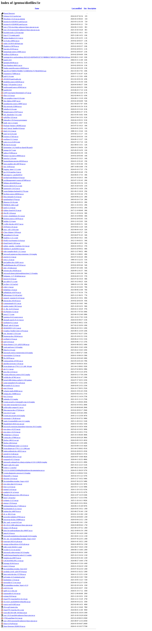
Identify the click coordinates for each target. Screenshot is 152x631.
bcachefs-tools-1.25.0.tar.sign (14, 32)
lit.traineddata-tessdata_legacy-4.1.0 (16, 585)
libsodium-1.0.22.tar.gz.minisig (14, 19)
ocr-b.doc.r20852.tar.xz (11, 41)
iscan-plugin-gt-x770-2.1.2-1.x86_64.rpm (18, 366)
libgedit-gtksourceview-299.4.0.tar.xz (16, 495)
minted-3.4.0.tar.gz (10, 489)
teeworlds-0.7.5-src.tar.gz (12, 582)
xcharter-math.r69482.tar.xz (13, 391)
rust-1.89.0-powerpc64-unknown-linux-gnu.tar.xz (20, 621)
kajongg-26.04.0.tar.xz (11, 563)
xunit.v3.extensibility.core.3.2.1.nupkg (17, 421)
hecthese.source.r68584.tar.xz (14, 194)
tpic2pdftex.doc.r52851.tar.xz (14, 262)
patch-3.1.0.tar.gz (9, 208)
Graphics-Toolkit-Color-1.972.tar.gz (16, 331)
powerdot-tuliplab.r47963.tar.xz (14, 517)
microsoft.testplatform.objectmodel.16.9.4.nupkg (20, 536)
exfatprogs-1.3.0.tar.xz (11, 435)
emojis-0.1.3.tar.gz (10, 257)
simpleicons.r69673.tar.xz (12, 558)
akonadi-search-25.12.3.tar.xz (14, 320)
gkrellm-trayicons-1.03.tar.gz (13, 364)
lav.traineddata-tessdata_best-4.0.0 (15, 569)
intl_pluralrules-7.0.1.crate (13, 115)
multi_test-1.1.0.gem (11, 123)
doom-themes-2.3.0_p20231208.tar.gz (16, 344)
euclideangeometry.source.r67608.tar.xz (17, 180)
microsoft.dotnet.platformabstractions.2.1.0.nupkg (21, 273)
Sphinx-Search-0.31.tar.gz (12, 210)
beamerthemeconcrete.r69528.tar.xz (16, 161)
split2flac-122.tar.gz (10, 117)
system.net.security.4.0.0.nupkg (14, 416)
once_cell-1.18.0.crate (11, 229)
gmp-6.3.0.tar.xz (9, 533)
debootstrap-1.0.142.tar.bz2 (13, 295)
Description (92, 8)
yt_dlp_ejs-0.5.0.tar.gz (11, 309)
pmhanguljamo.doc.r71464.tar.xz (15, 506)
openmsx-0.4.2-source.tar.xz (13, 317)
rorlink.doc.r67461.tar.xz (12, 377)
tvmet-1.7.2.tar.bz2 (10, 468)
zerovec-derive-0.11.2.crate (13, 186)
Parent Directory (9, 13)
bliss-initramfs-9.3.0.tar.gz (13, 197)
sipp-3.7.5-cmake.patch (12, 35)
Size (85, 8)
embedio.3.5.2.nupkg (11, 399)
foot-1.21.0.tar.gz (9, 487)
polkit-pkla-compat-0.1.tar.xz (13, 407)
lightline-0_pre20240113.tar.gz (14, 249)
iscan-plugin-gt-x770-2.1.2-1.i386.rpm (17, 448)
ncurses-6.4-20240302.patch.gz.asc (15, 24)
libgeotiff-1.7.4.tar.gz (11, 476)
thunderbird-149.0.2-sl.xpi (12, 457)
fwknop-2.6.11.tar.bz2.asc (12, 16)
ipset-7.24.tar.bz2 (9, 498)
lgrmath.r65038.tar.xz (11, 63)
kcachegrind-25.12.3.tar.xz (13, 509)
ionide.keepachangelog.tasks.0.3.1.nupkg (17, 555)
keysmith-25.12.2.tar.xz (12, 385)
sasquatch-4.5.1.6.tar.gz (12, 459)
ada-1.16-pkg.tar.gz (10, 268)
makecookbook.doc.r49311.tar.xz (15, 451)
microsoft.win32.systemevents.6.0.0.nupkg (18, 353)
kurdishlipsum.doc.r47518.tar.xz (15, 265)
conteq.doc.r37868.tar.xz (12, 437)
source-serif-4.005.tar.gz (12, 604)
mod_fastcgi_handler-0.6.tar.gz (14, 128)
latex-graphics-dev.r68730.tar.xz (14, 164)
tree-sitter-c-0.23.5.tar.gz (12, 429)
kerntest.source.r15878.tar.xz (13, 219)
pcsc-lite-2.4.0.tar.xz (11, 372)
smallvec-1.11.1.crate (11, 238)
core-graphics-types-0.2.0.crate (14, 98)
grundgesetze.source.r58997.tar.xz (15, 104)
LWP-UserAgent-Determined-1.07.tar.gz (17, 93)
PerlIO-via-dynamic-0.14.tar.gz (14, 240)
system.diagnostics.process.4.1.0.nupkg (17, 473)
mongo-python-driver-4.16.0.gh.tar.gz (16, 544)
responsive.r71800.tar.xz (12, 74)
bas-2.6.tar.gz (8, 396)
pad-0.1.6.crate (9, 76)
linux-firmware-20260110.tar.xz (14, 626)
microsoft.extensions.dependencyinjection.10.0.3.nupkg (22, 426)
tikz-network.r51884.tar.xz (13, 106)
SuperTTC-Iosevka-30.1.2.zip (14, 610)
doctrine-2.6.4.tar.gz (10, 478)
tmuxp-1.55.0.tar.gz (10, 503)
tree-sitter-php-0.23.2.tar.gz (13, 484)
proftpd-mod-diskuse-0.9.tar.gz (14, 177)
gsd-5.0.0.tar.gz (9, 342)
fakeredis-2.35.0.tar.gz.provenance (15, 120)
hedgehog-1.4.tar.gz (10, 290)
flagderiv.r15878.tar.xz (11, 46)
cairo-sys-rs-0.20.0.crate (12, 142)
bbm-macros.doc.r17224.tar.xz (14, 410)
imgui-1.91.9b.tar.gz (10, 528)
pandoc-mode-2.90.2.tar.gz (13, 306)
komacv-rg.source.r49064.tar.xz (14, 156)
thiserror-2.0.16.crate (11, 202)
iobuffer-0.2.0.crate (10, 109)
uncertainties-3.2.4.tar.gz (12, 355)
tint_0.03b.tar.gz (9, 167)
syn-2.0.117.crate (9, 413)
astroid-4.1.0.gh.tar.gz (11, 454)
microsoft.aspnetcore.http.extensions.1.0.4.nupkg (20, 254)
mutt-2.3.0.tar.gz (9, 566)
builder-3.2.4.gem (10, 221)
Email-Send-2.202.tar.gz (12, 243)
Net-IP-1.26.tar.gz (10, 213)
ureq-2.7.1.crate (9, 314)
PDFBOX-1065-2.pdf (11, 205)
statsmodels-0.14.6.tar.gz (12, 593)
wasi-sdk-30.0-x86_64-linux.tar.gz (15, 613)
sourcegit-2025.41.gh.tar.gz (13, 541)
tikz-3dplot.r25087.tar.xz (12, 101)
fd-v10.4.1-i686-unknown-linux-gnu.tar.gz (18, 525)
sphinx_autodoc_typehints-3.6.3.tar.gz (16, 246)
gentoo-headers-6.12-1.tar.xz (13, 38)
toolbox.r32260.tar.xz (11, 54)
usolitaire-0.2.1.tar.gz (11, 322)
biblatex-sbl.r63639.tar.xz (12, 183)
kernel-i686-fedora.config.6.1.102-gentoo (18, 380)
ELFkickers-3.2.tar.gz (11, 312)
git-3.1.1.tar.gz (9, 369)
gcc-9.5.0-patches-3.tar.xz (12, 172)
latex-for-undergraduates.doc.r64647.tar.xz (18, 530)
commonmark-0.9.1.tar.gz (12, 303)
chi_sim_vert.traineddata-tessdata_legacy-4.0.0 (20, 539)
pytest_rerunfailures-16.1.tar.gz (14, 216)
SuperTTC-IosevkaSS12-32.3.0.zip (15, 599)
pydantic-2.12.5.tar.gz (11, 500)
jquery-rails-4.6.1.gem (11, 465)
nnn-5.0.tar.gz (8, 388)
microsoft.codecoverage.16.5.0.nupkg (16, 552)
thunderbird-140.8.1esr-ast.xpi (14, 424)
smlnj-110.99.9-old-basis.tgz (13, 43)
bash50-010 (8, 90)
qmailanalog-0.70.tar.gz (12, 199)
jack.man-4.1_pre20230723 (13, 175)
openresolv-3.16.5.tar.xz (12, 188)
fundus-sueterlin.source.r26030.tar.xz (16, 68)
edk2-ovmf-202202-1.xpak (13, 547)
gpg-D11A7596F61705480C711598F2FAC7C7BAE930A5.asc (25, 71)
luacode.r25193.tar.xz (11, 49)
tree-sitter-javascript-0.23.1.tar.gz (15, 405)
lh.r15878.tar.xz (9, 358)
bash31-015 (8, 60)
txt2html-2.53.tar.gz (10, 339)
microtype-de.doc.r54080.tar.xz (14, 520)
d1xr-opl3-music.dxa (11, 607)
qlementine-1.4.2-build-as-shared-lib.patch (18, 147)
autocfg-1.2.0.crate (10, 158)
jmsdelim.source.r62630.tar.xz (14, 82)
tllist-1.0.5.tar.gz (9, 95)
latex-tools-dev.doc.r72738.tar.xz (15, 574)
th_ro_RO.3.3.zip (10, 514)
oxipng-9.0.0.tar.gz (10, 596)
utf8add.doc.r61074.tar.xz (12, 292)
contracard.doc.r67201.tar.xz (13, 361)
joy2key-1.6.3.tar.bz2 (11, 284)
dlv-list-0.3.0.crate (10, 145)
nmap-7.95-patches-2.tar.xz (13, 84)
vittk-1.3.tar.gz (9, 287)
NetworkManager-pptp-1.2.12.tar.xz (16, 446)
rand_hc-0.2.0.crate (10, 134)
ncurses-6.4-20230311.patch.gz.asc (15, 22)
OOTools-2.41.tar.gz (11, 227)
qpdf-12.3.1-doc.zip (10, 591)
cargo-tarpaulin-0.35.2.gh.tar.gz (14, 383)
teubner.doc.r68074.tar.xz (12, 511)
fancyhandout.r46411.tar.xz (13, 65)
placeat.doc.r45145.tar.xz (12, 301)
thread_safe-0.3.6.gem (11, 325)
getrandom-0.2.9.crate (11, 235)
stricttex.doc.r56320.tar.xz (12, 271)
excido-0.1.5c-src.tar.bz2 (12, 550)
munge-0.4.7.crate (10, 150)
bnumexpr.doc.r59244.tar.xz (13, 336)
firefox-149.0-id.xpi (10, 443)
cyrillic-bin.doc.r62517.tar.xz (13, 224)
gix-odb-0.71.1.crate (10, 281)
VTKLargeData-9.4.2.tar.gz (13, 618)
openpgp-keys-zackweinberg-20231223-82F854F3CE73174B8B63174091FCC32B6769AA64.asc (37, 57)
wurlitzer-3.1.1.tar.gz (11, 139)
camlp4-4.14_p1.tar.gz (11, 492)
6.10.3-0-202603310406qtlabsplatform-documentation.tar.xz (24, 470)
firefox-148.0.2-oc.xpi (11, 440)
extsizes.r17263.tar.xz (11, 136)
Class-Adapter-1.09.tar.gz (12, 232)
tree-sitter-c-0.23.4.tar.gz (12, 432)
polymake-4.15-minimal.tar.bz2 (14, 577)
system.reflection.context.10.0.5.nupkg (17, 374)
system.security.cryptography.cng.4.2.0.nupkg (19, 402)
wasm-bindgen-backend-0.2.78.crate (16, 191)
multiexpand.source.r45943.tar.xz (15, 87)
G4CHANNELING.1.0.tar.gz (14, 561)
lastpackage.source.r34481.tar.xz (15, 52)
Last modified (77, 8)
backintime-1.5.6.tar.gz (11, 580)
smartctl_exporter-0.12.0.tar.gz (14, 298)
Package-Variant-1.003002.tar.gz (15, 125)
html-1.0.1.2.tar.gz (10, 131)
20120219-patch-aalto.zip (12, 79)
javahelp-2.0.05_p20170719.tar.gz (15, 571)
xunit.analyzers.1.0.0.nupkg (13, 347)
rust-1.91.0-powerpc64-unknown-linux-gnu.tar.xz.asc (22, 30)
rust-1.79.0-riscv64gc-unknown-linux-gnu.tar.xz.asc (21, 27)
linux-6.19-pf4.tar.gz (11, 623)
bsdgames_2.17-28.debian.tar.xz (14, 276)
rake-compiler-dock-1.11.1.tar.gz (15, 251)
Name (37, 8)
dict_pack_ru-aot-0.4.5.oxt (13, 522)
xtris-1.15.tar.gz (9, 260)
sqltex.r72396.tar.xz (10, 153)
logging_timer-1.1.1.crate (12, 169)
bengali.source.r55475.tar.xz (13, 112)
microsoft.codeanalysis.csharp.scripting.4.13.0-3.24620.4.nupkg (25, 462)
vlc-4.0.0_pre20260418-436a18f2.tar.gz (17, 602)
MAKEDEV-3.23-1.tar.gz (12, 328)
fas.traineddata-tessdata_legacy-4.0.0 (16, 481)
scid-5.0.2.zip (8, 588)
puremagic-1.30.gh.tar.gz (12, 418)
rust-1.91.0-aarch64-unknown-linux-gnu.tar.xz (19, 615)
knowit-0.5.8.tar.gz (10, 279)
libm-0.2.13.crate (9, 350)
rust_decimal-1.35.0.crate (12, 333)
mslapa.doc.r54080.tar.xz (12, 394)
